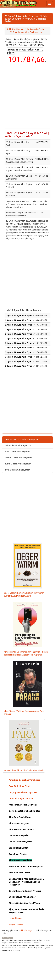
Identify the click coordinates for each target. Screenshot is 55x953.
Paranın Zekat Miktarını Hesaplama (26, 866)
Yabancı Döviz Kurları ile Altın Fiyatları (21, 439)
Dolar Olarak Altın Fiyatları (18, 445)
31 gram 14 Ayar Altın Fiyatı (18, 334)
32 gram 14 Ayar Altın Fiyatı (18, 338)
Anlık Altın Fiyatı (26, 930)
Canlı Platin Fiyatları (18, 848)
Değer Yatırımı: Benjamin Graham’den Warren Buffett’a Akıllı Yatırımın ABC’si (24, 570)
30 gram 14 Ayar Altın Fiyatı (18, 329)
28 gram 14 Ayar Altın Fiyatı (18, 320)
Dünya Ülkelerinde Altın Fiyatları (25, 891)
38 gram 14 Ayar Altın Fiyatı (18, 366)
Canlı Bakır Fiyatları (18, 854)
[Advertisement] (27, 97)
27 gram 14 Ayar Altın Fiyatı (18, 315)
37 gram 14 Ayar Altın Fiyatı (18, 361)
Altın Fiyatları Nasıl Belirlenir (23, 805)
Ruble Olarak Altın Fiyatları (18, 464)
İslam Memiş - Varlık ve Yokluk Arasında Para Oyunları (24, 688)
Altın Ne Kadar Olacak (19, 873)
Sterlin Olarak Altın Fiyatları (18, 457)
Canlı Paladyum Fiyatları (20, 842)
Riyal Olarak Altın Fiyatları (17, 470)
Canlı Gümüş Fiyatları (19, 835)
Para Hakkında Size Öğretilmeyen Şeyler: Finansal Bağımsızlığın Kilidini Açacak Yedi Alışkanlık (26, 629)
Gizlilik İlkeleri (15, 918)
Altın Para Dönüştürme (20, 817)
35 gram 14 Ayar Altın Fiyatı (18, 352)
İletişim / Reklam (16, 924)
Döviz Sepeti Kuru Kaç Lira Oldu (24, 811)
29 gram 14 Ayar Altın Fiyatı (18, 325)
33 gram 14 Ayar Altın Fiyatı (18, 343)
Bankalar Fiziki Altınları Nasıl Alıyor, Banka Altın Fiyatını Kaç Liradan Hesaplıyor (26, 882)
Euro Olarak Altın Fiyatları (17, 451)
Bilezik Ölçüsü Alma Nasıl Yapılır (25, 903)
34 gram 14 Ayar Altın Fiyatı (18, 348)
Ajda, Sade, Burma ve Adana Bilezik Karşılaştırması (26, 910)
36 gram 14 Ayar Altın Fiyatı (18, 357)
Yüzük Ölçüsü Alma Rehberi (22, 897)
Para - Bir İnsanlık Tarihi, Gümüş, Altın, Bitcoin (24, 746)
